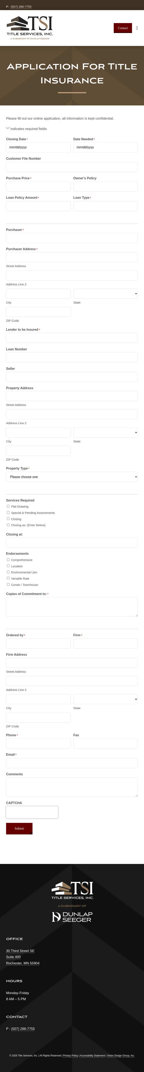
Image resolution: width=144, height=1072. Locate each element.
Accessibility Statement (92, 1055)
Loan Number (16, 349)
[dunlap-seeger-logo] (72, 914)
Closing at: (14, 534)
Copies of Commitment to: (27, 594)
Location (17, 566)
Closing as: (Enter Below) (28, 525)
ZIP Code (12, 320)
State (76, 302)
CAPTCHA (14, 803)
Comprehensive (21, 560)
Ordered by (15, 635)
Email (11, 754)
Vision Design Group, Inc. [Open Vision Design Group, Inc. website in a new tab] (121, 1055)
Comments (14, 774)
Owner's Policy (84, 178)
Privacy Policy (70, 1055)
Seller (10, 368)
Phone (12, 735)
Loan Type (82, 197)
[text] (38, 147)
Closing (16, 519)
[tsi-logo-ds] (29, 18)
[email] (72, 763)
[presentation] (32, 812)
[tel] (38, 743)
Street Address (16, 266)
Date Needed (84, 139)
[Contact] (123, 28)
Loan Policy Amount (22, 197)
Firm (77, 635)
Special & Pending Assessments (33, 512)
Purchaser (15, 230)
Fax (76, 735)
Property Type (17, 468)
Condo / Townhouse (24, 584)
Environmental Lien (24, 572)
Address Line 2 (16, 284)
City (8, 302)
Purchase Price (18, 178)
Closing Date (17, 139)
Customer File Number (23, 158)
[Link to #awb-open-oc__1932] (137, 27)
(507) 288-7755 (21, 6)
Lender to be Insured (23, 329)
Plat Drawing (19, 506)
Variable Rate (20, 578)
